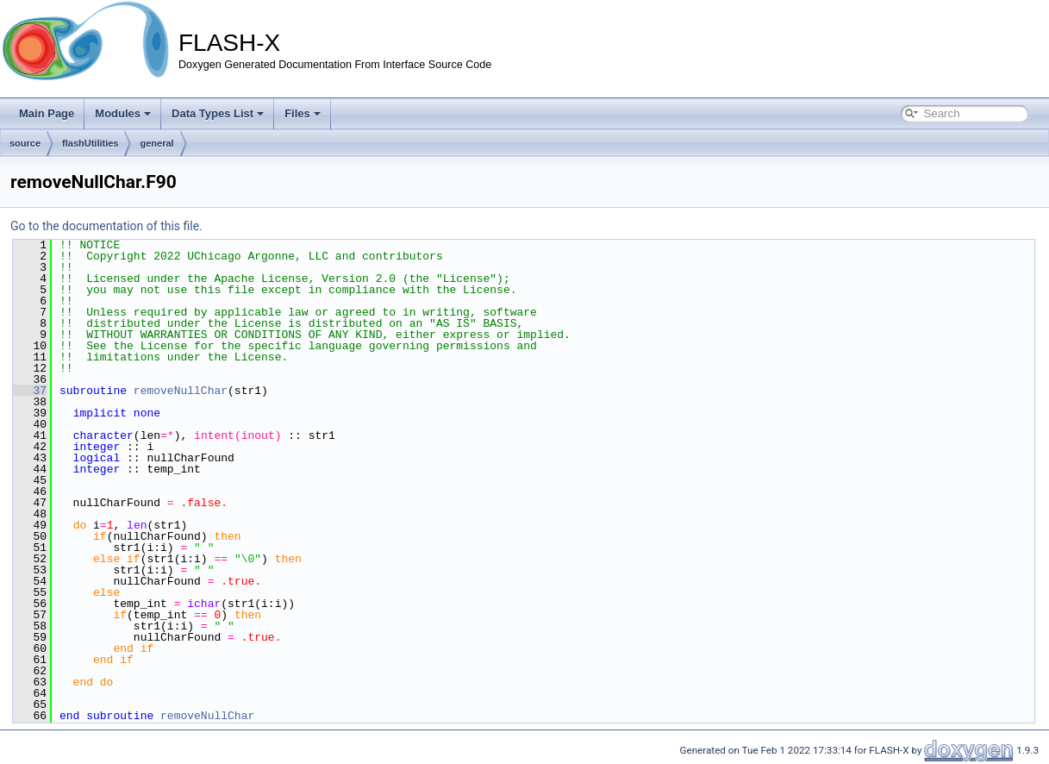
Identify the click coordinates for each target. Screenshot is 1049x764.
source (25, 143)
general (156, 143)
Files (302, 113)
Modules (123, 113)
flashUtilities (90, 143)
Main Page (46, 113)
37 (30, 390)
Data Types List (218, 113)
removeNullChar (181, 390)
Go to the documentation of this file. (106, 226)
